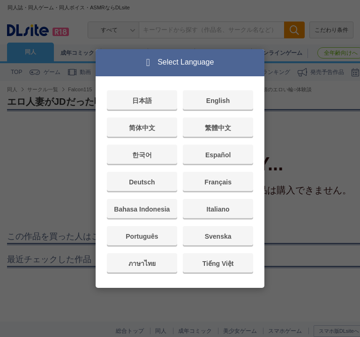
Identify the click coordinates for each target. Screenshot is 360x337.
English (218, 100)
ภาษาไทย (142, 263)
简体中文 (142, 128)
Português (142, 236)
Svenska (218, 236)
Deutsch (142, 182)
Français (218, 182)
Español (218, 155)
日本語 (142, 100)
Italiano (218, 209)
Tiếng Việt (218, 263)
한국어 (142, 155)
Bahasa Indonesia (142, 209)
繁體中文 (218, 128)
